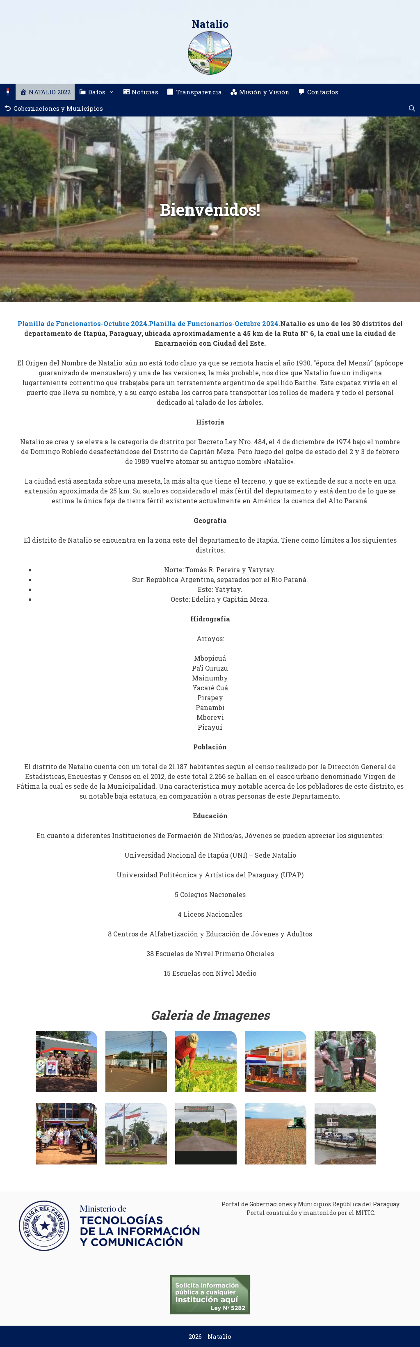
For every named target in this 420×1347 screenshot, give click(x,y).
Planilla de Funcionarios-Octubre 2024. (83, 323)
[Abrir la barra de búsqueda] (412, 108)
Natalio (210, 24)
